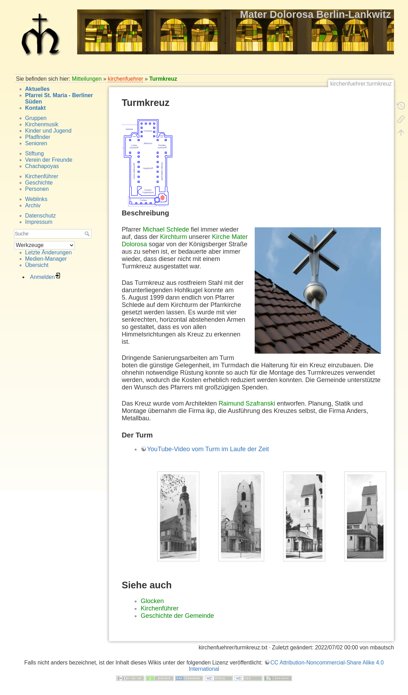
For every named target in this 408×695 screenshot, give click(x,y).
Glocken (152, 600)
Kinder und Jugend (48, 131)
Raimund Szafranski (247, 403)
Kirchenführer (42, 176)
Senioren (36, 143)
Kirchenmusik (42, 124)
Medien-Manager (46, 259)
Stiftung (34, 153)
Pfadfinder (38, 137)
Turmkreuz (163, 79)
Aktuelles (37, 89)
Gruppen (36, 118)
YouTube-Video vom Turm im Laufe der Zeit (208, 449)
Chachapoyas (42, 166)
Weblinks (36, 199)
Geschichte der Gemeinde (177, 615)
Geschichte (39, 183)
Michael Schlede (166, 229)
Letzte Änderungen (48, 252)
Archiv (33, 205)
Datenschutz (40, 216)
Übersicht (37, 265)
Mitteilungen (87, 79)
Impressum (39, 222)
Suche (88, 233)
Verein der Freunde (49, 160)
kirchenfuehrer (125, 79)
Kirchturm (173, 236)
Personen (37, 189)
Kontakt (35, 108)
